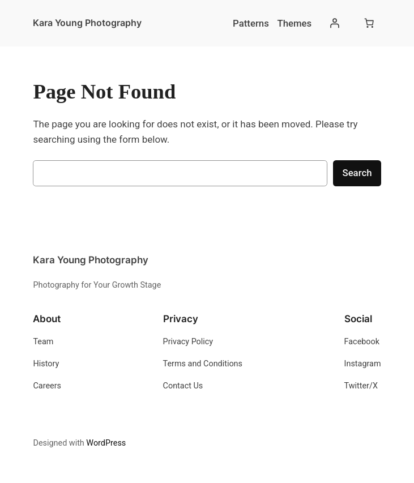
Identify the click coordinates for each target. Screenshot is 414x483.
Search (357, 172)
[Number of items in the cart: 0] (369, 23)
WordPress (106, 443)
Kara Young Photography (87, 22)
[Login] (334, 23)
